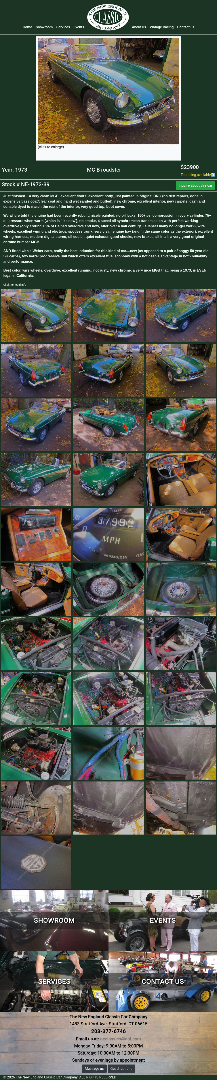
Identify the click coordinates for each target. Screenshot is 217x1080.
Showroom (44, 27)
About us (139, 27)
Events (79, 27)
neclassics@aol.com (120, 1039)
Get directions (121, 1069)
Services (63, 27)
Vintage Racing (162, 27)
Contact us (185, 27)
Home (28, 27)
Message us (94, 1069)
